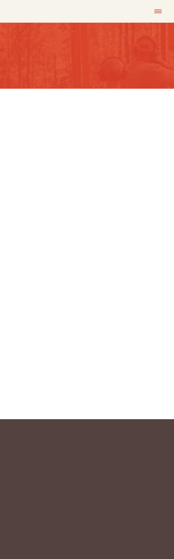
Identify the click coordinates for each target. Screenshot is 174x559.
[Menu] (158, 11)
